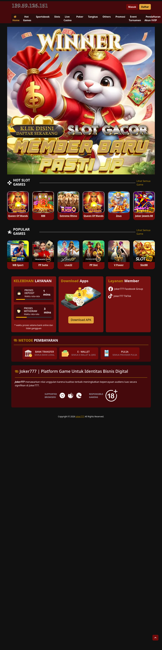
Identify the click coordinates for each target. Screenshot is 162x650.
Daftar (145, 6)
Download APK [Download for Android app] (81, 320)
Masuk (132, 6)
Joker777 (80, 416)
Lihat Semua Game (143, 182)
